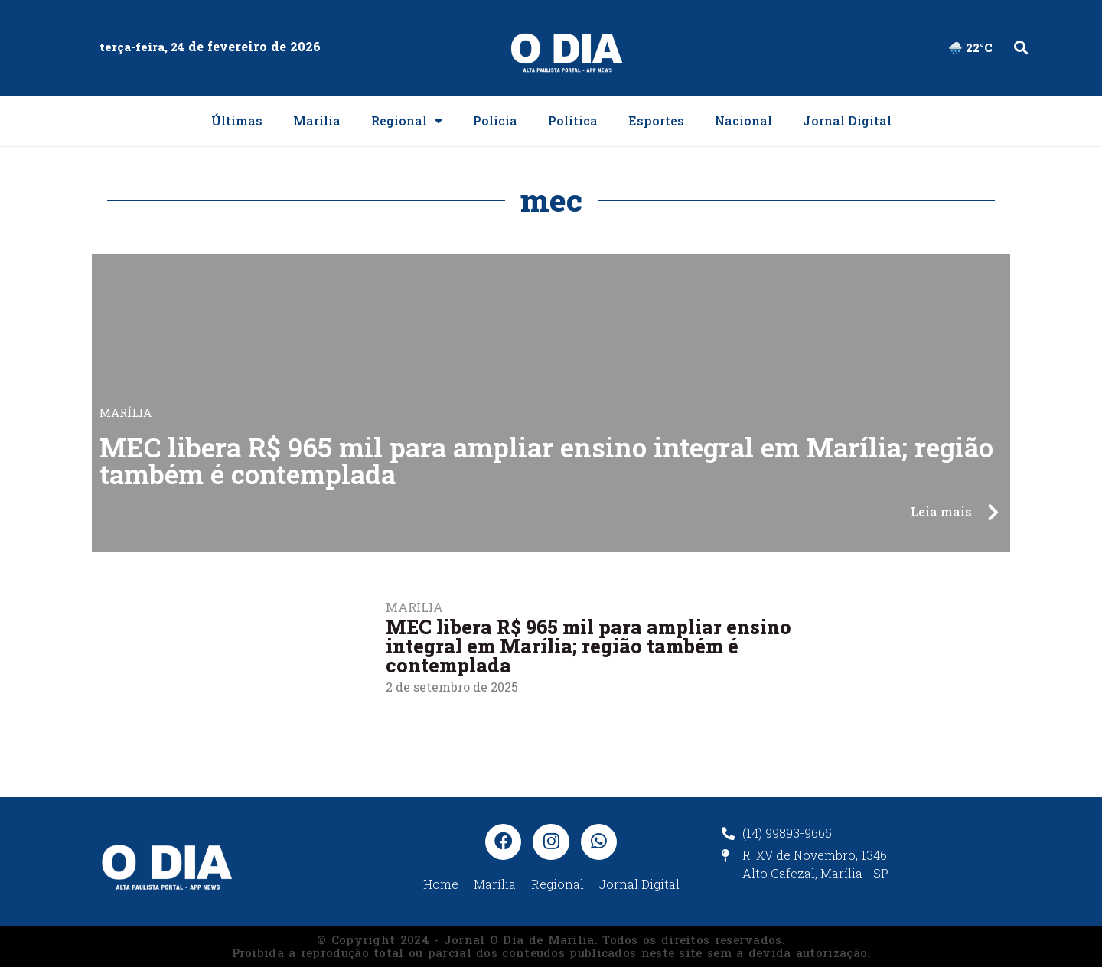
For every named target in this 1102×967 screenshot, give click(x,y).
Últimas (236, 120)
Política (573, 120)
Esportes (656, 120)
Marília (317, 120)
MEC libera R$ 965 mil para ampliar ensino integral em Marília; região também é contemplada (546, 460)
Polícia (495, 120)
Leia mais (941, 511)
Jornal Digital (847, 120)
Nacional (743, 120)
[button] (1020, 47)
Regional (406, 121)
